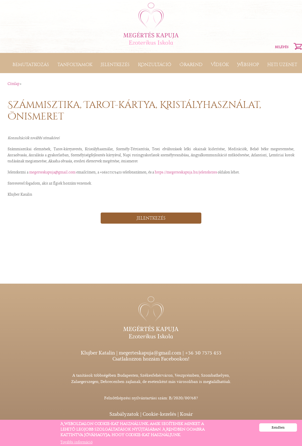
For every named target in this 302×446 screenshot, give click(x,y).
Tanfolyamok (74, 64)
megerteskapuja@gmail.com (52, 172)
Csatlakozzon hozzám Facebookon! (151, 359)
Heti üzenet (282, 64)
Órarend (191, 64)
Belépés (281, 47)
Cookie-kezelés (159, 414)
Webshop (248, 64)
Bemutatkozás (31, 64)
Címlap (13, 83)
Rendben (278, 429)
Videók (220, 64)
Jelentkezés (115, 64)
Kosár (186, 414)
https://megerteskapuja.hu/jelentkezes (186, 172)
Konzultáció (154, 64)
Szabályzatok (124, 414)
